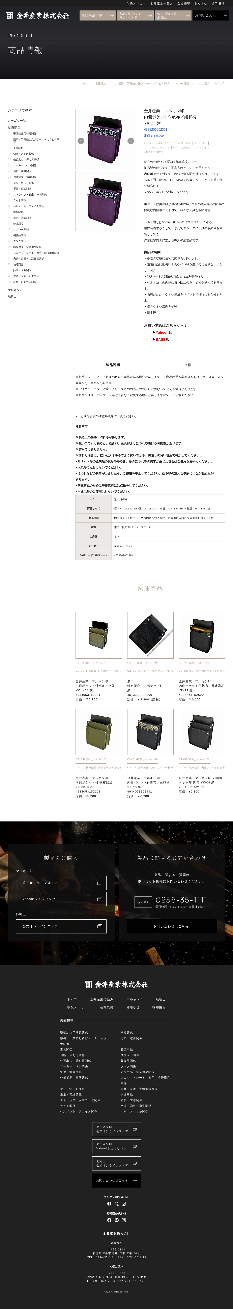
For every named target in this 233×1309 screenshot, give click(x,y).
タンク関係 (17, 240)
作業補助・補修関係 (22, 176)
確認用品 (16, 223)
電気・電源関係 (19, 217)
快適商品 (16, 264)
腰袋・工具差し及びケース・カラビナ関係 (34, 140)
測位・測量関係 (19, 170)
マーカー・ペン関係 (22, 165)
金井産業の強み (161, 3)
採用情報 (218, 3)
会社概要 (183, 3)
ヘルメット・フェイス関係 (26, 205)
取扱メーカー (136, 3)
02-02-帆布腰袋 (182, 147)
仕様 (187, 365)
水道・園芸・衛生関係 (23, 275)
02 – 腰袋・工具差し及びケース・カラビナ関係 (167, 143)
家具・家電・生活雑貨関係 (26, 258)
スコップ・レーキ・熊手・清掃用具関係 (34, 252)
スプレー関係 (18, 229)
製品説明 (113, 365)
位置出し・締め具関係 (23, 159)
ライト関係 (17, 200)
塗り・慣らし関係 (21, 182)
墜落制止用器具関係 (22, 133)
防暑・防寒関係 (19, 270)
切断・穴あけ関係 (21, 153)
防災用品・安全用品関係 (25, 246)
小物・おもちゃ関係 (22, 281)
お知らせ (200, 3)
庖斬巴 (12, 296)
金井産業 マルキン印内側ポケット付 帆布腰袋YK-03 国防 (94, 787)
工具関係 (16, 147)
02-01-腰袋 (200, 143)
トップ (72, 999)
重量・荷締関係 (19, 188)
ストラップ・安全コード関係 (27, 194)
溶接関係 (16, 211)
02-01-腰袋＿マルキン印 (157, 147)
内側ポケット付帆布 (154, 152)
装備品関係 (17, 235)
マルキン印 (201, 147)
